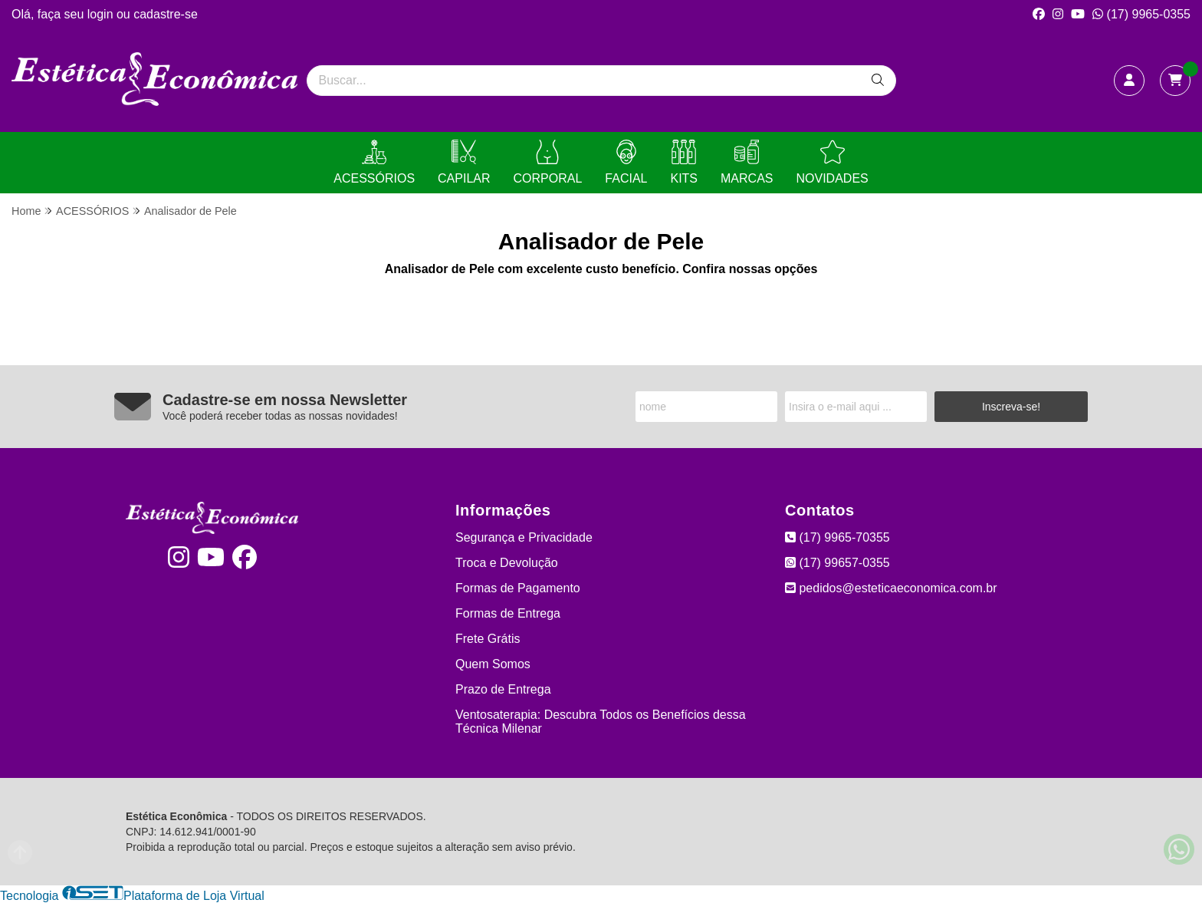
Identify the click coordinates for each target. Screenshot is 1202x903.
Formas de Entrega (507, 613)
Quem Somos (492, 664)
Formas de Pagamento (517, 588)
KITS (684, 162)
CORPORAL (548, 162)
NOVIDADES (832, 162)
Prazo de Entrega (503, 689)
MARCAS (747, 162)
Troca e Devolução (506, 562)
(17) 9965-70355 (837, 537)
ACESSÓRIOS (374, 162)
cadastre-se (165, 14)
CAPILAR (464, 162)
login (102, 14)
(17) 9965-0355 (1141, 14)
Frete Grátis (487, 638)
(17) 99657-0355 (837, 562)
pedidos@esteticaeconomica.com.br (891, 588)
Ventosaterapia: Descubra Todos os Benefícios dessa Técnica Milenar (600, 721)
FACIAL (626, 162)
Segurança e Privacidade (524, 537)
